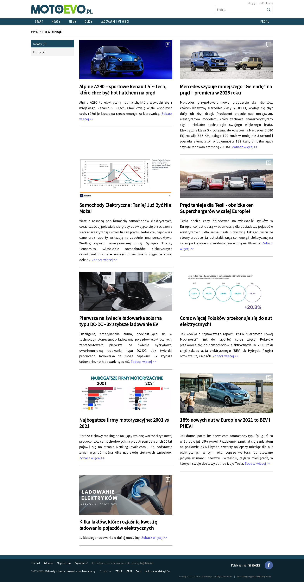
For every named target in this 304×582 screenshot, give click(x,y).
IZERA (129, 571)
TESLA (119, 571)
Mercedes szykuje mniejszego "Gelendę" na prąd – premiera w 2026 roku (226, 89)
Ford (138, 571)
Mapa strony (64, 563)
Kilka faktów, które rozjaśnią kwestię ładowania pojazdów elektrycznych (118, 525)
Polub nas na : (246, 565)
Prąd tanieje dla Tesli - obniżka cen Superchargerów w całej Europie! (217, 208)
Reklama (49, 563)
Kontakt (35, 563)
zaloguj (251, 3)
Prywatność (81, 563)
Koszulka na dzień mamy (81, 571)
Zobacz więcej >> (245, 147)
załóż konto (266, 3)
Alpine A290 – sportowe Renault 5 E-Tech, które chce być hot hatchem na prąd (123, 89)
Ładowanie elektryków (157, 571)
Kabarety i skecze (55, 571)
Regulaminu (146, 563)
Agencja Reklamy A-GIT (260, 576)
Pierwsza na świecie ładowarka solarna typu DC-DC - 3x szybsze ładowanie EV (120, 321)
